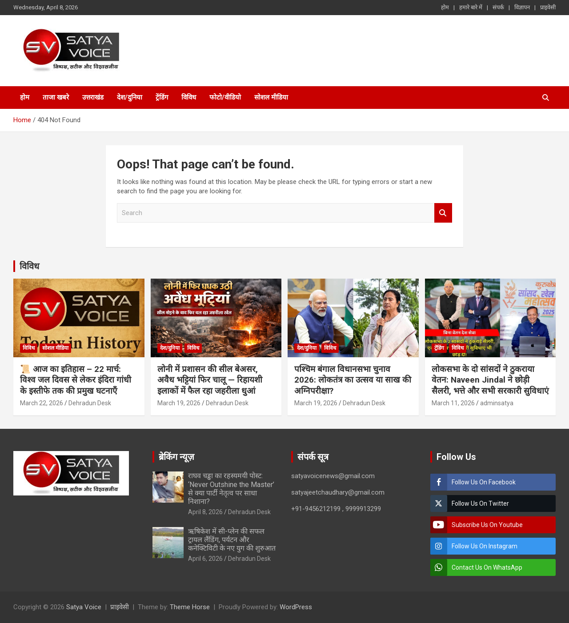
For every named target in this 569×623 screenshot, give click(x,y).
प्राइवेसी (548, 7)
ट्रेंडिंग (162, 97)
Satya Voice (83, 607)
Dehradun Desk (89, 403)
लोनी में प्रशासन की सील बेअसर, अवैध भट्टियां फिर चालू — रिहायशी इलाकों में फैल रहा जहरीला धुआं (209, 380)
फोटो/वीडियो (225, 97)
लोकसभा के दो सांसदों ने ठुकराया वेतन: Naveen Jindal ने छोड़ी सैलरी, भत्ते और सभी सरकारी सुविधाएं (490, 380)
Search (443, 213)
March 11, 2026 (453, 403)
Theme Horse (190, 607)
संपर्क (498, 7)
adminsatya (496, 403)
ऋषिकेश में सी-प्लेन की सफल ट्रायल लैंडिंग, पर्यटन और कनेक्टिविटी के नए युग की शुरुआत (232, 539)
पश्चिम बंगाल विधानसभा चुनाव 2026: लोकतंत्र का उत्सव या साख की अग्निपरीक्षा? (352, 380)
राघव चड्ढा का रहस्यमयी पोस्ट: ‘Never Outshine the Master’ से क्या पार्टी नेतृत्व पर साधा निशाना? (231, 488)
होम (445, 7)
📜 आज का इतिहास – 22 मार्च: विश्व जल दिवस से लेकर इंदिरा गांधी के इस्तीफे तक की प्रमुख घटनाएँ (75, 380)
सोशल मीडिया (271, 97)
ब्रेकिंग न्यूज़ (176, 456)
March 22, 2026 (41, 403)
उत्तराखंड (93, 97)
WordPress (296, 607)
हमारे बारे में (470, 7)
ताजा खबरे (56, 97)
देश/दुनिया (129, 97)
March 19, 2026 (178, 403)
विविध (188, 97)
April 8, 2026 (205, 511)
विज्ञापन (522, 7)
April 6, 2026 (205, 558)
